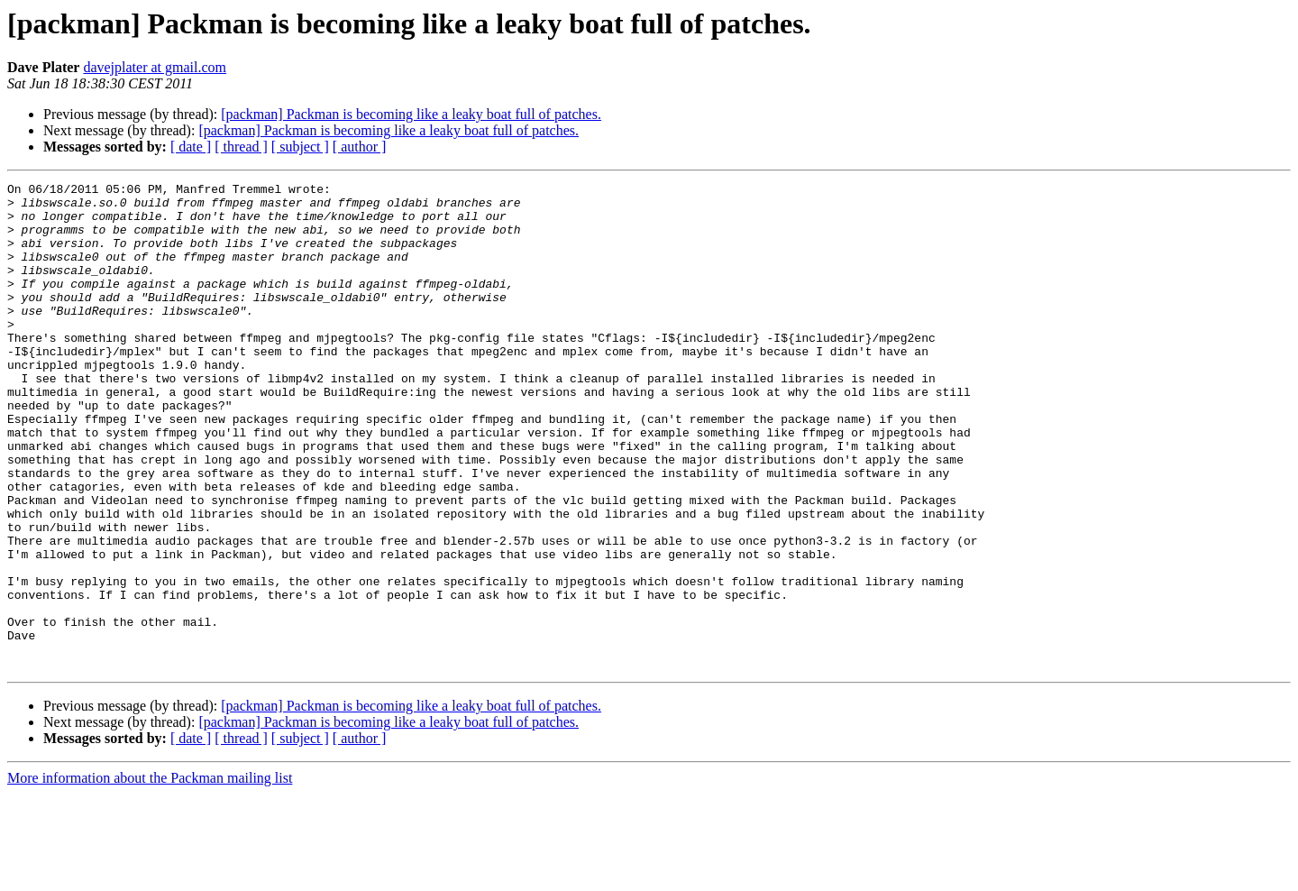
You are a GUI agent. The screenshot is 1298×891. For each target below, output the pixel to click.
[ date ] (190, 146)
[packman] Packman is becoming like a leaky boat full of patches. (411, 114)
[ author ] (360, 146)
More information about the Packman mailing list (149, 875)
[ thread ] (241, 146)
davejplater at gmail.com (154, 67)
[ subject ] (300, 146)
